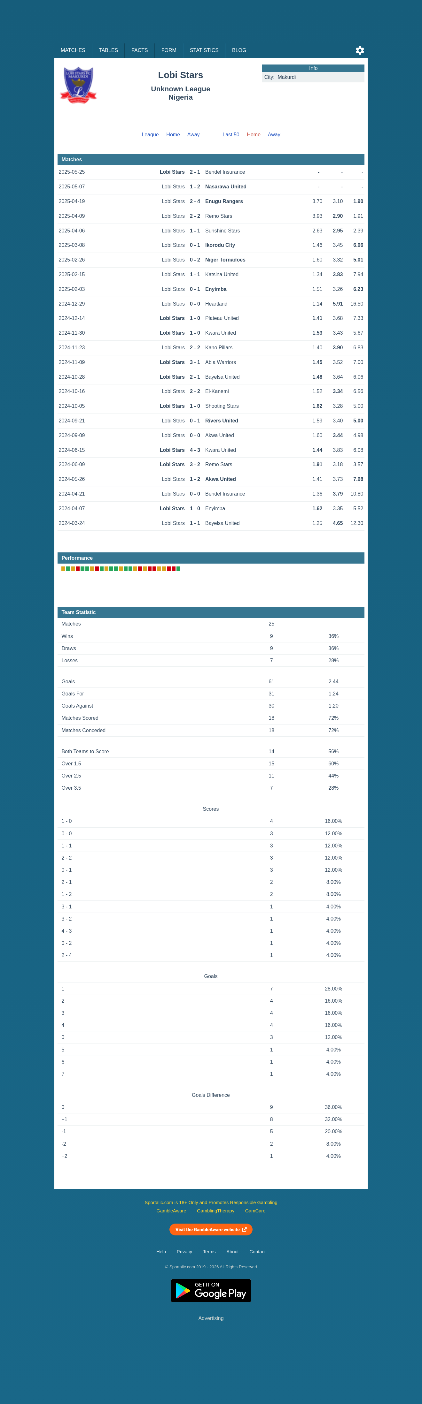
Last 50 (231, 134)
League (150, 134)
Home (173, 134)
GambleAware (171, 1210)
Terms (209, 1251)
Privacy (184, 1251)
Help (161, 1251)
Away (193, 134)
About (232, 1251)
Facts (139, 50)
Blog (239, 50)
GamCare (255, 1210)
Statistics (204, 50)
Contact (257, 1251)
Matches (73, 50)
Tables (108, 50)
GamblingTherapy (215, 1210)
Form (168, 50)
